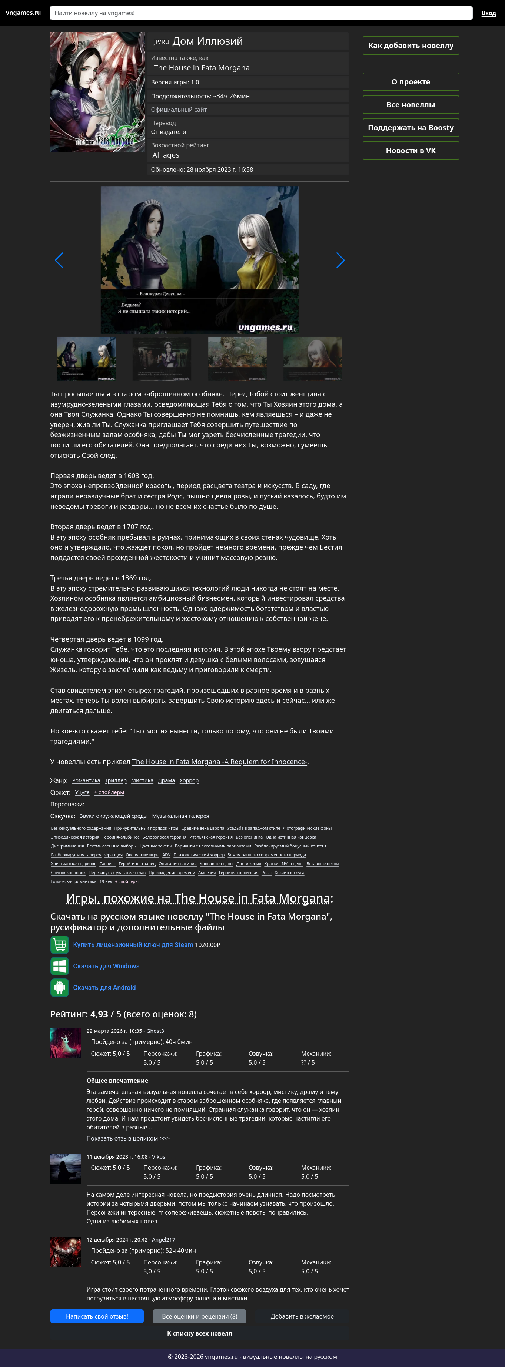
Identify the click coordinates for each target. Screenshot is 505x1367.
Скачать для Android (104, 987)
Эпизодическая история (75, 837)
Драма (166, 780)
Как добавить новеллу (411, 45)
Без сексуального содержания (81, 828)
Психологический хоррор (199, 854)
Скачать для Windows (106, 966)
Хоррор (189, 780)
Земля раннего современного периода (267, 854)
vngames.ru (221, 1357)
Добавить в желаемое (302, 1316)
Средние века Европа (202, 828)
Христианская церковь (73, 863)
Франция (113, 854)
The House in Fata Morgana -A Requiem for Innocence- (219, 761)
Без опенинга (249, 837)
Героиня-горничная (239, 872)
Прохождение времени (172, 872)
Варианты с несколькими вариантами (213, 846)
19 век (105, 881)
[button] (59, 260)
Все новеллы (410, 105)
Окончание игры (142, 854)
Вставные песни (322, 863)
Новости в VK (411, 150)
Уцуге (82, 792)
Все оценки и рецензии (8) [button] (199, 1316)
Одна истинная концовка (291, 837)
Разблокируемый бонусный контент (290, 846)
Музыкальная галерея (180, 815)
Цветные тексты (156, 846)
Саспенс (107, 863)
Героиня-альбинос (120, 837)
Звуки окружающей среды (114, 815)
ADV (166, 854)
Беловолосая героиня (164, 837)
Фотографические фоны (307, 828)
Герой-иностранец (137, 863)
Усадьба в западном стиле (253, 828)
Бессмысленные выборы (112, 846)
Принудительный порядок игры (146, 828)
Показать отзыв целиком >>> (128, 1138)
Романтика (86, 780)
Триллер (116, 780)
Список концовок (68, 872)
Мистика (142, 780)
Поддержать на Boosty (411, 127)
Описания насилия (178, 863)
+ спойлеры (109, 792)
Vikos (158, 1156)
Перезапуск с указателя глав (117, 872)
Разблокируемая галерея (76, 854)
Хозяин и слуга (289, 872)
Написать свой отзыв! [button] (97, 1316)
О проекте (411, 82)
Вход (489, 13)
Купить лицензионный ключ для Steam (133, 944)
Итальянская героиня (211, 837)
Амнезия (207, 872)
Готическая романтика (74, 881)
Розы (267, 872)
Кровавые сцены (216, 863)
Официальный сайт (179, 109)
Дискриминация (67, 846)
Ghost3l (155, 1030)
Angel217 (163, 1239)
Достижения (248, 863)
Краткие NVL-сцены (283, 863)
